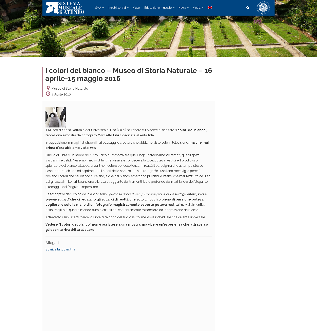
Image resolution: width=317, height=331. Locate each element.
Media (198, 7)
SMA (99, 7)
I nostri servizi (118, 7)
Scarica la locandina (60, 249)
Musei (136, 7)
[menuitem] (209, 8)
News (184, 7)
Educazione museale (159, 7)
